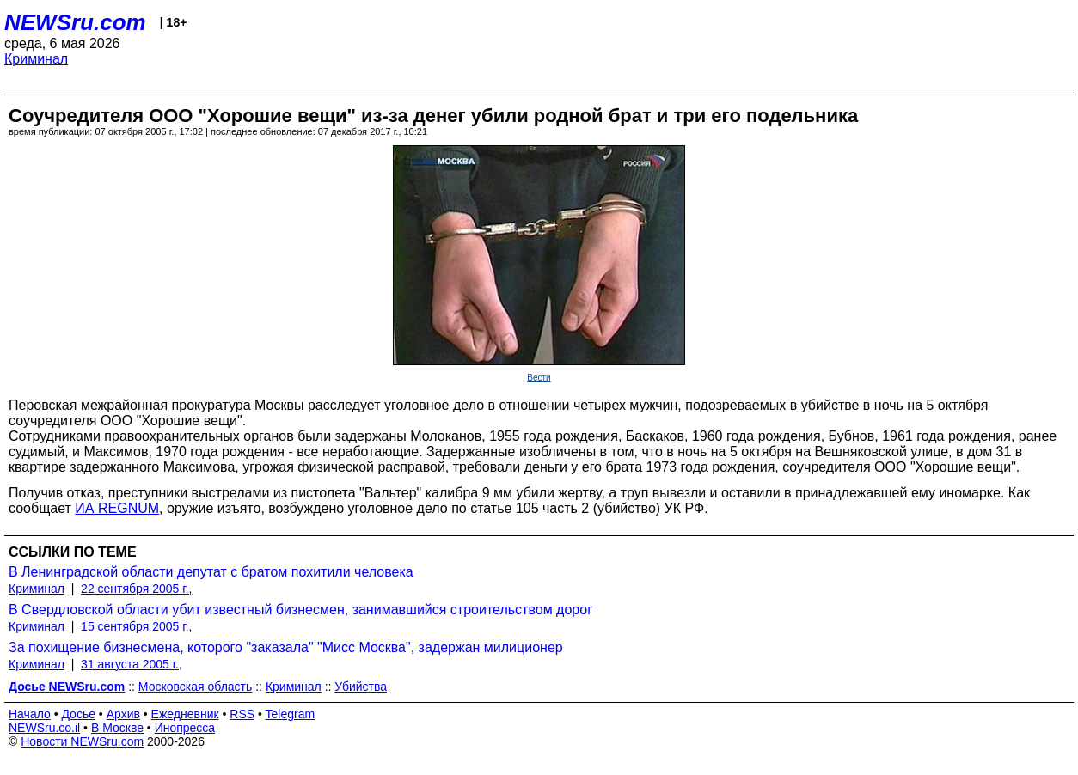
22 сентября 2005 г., (136, 588)
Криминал (36, 59)
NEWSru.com (75, 22)
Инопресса (185, 728)
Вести (538, 377)
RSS (242, 714)
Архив (123, 714)
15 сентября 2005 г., (136, 626)
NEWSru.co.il (44, 728)
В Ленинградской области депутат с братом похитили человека (211, 571)
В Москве (117, 728)
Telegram (290, 714)
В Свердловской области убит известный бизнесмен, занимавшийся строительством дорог (300, 609)
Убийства (360, 686)
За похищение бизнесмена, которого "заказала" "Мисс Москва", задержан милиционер (286, 647)
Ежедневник (185, 714)
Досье (78, 714)
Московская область (195, 686)
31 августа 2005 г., (131, 664)
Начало (30, 714)
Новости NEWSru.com (82, 741)
